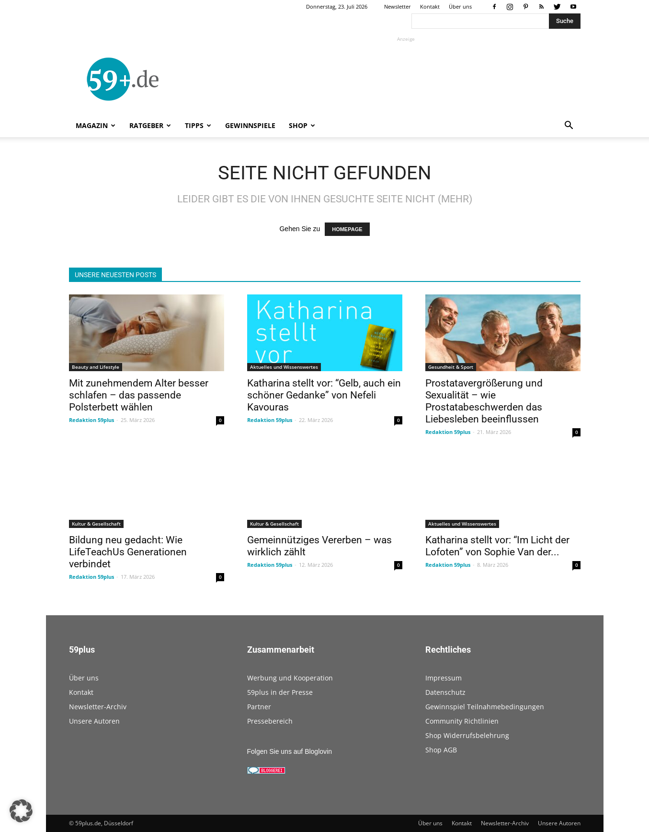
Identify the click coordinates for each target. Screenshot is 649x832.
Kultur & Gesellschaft (96, 523)
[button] (569, 126)
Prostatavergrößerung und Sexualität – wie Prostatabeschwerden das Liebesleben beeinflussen (484, 401)
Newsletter (397, 6)
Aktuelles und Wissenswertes (284, 366)
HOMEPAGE (347, 229)
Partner (259, 706)
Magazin (95, 125)
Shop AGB (441, 749)
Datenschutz (445, 692)
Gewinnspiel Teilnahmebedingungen (484, 706)
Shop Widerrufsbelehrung (467, 735)
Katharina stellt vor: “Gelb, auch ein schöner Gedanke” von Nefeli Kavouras (324, 395)
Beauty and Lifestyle (95, 366)
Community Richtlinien (462, 721)
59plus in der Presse (280, 692)
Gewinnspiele (250, 125)
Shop (302, 125)
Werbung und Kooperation (290, 677)
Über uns (460, 6)
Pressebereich (270, 721)
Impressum (443, 677)
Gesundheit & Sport (450, 366)
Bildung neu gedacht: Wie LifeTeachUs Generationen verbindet (128, 552)
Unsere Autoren (94, 721)
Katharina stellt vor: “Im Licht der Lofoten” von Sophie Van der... (497, 546)
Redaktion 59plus (91, 419)
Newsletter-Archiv (97, 706)
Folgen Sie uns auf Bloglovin (289, 751)
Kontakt (430, 6)
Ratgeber (150, 125)
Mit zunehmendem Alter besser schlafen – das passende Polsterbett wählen (138, 395)
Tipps (198, 125)
